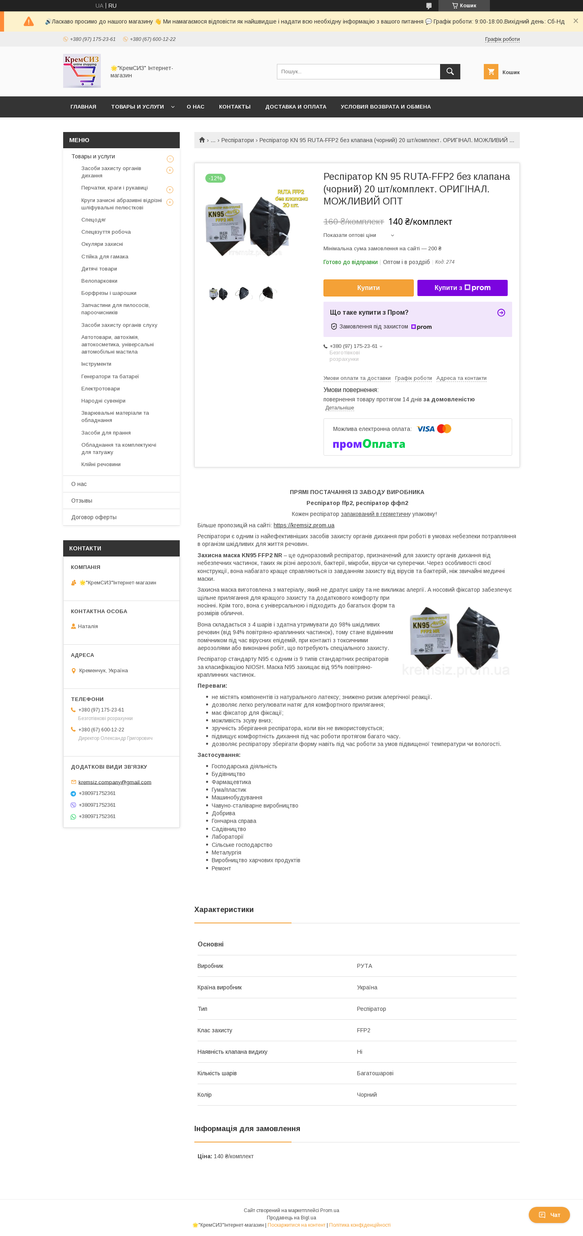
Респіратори (237, 140)
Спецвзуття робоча (106, 232)
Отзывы (81, 500)
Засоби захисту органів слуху (119, 325)
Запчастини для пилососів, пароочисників (115, 308)
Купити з (462, 288)
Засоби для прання (106, 433)
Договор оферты (94, 517)
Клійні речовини (101, 464)
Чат (549, 1215)
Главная (83, 107)
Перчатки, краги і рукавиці (114, 188)
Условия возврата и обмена (386, 107)
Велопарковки (99, 281)
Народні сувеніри (103, 401)
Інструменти (96, 364)
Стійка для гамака (104, 257)
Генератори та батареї (110, 376)
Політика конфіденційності (360, 1225)
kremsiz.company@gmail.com (115, 782)
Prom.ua (329, 1210)
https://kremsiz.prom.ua (304, 525)
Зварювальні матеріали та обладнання (115, 416)
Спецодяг (93, 220)
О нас (195, 107)
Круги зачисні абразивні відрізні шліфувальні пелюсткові (121, 204)
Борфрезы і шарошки (108, 293)
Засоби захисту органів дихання (111, 172)
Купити (368, 287)
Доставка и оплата (295, 107)
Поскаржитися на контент (297, 1225)
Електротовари (100, 389)
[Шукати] (450, 71)
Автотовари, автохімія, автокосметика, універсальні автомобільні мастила (117, 344)
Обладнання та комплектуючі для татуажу (118, 448)
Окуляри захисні (102, 244)
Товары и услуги (137, 107)
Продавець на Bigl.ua (291, 1218)
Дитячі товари (99, 269)
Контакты (235, 107)
